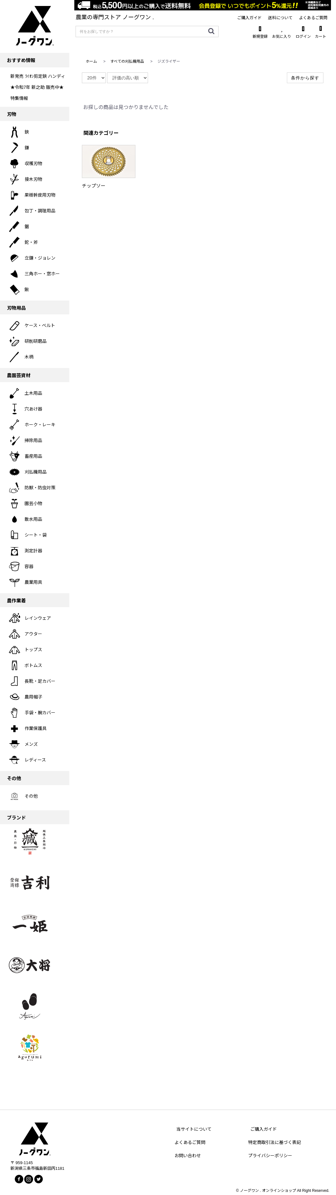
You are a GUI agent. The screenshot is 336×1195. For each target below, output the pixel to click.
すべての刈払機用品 (127, 61)
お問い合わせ (187, 1155)
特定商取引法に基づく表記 (274, 1142)
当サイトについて (194, 1129)
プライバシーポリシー (270, 1155)
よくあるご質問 (189, 1142)
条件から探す (305, 77)
